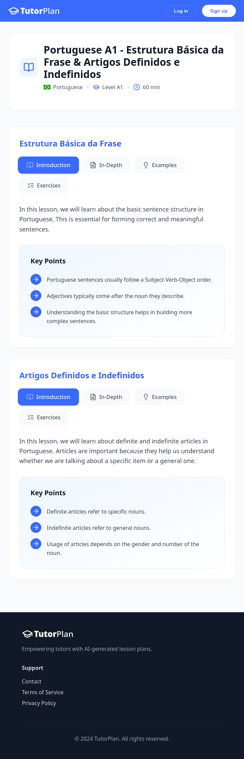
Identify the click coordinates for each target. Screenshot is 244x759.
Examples (159, 165)
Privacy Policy (39, 703)
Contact (32, 681)
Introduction (48, 165)
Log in (181, 11)
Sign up (219, 11)
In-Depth (106, 165)
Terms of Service (43, 692)
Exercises (44, 185)
